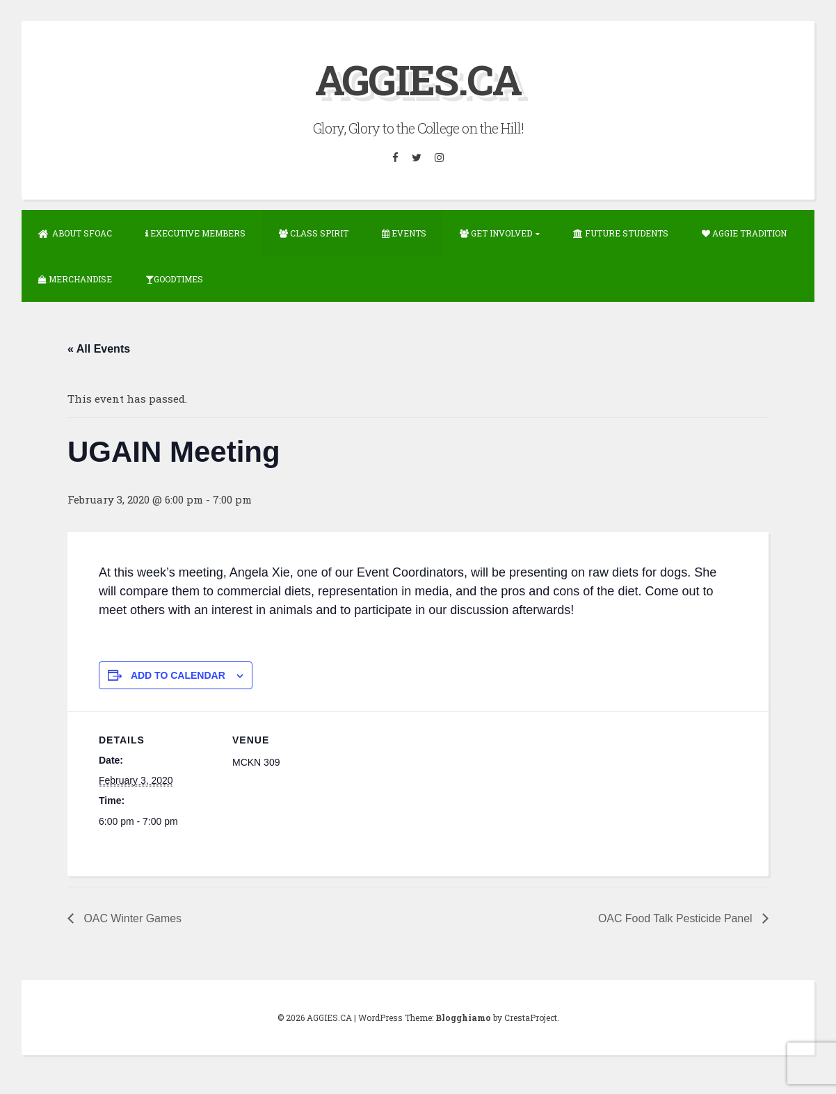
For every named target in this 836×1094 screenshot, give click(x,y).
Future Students (620, 232)
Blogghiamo (463, 1016)
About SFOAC (75, 232)
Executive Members (195, 232)
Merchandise (75, 278)
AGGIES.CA (418, 78)
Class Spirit (313, 232)
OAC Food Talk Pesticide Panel (676, 917)
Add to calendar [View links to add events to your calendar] (178, 673)
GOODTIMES (174, 278)
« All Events (98, 348)
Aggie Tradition (744, 232)
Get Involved (496, 232)
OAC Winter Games (131, 917)
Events (404, 232)
